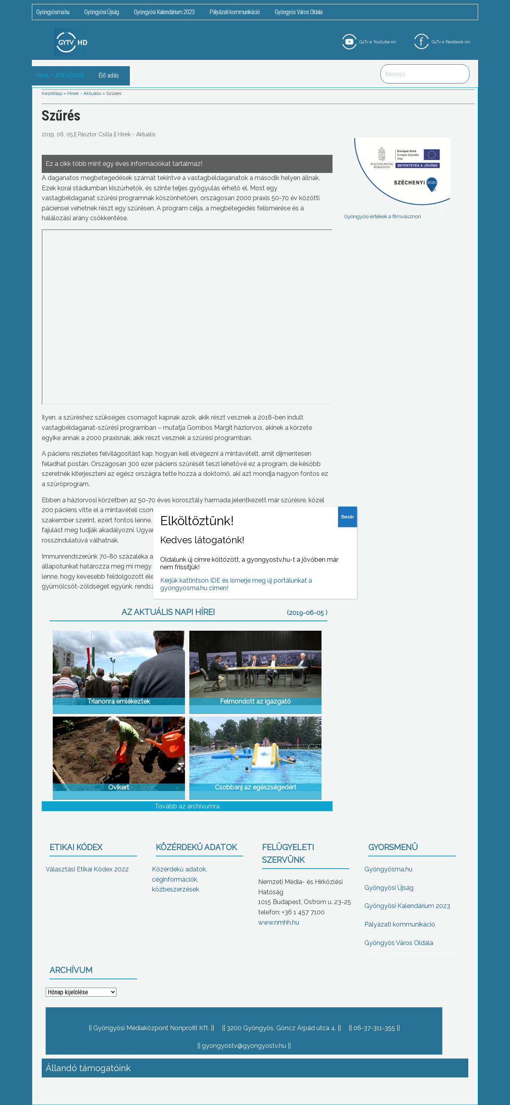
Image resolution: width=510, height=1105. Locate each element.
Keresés (459, 74)
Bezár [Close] (347, 517)
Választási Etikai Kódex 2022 (87, 869)
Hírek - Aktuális (84, 93)
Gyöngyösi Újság (101, 12)
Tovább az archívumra (187, 806)
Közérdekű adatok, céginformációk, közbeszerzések (179, 879)
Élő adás (108, 75)
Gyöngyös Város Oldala (298, 12)
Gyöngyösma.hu (52, 12)
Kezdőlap (52, 93)
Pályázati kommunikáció (234, 12)
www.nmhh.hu (278, 922)
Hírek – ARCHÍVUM (59, 75)
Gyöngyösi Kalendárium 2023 (164, 12)
